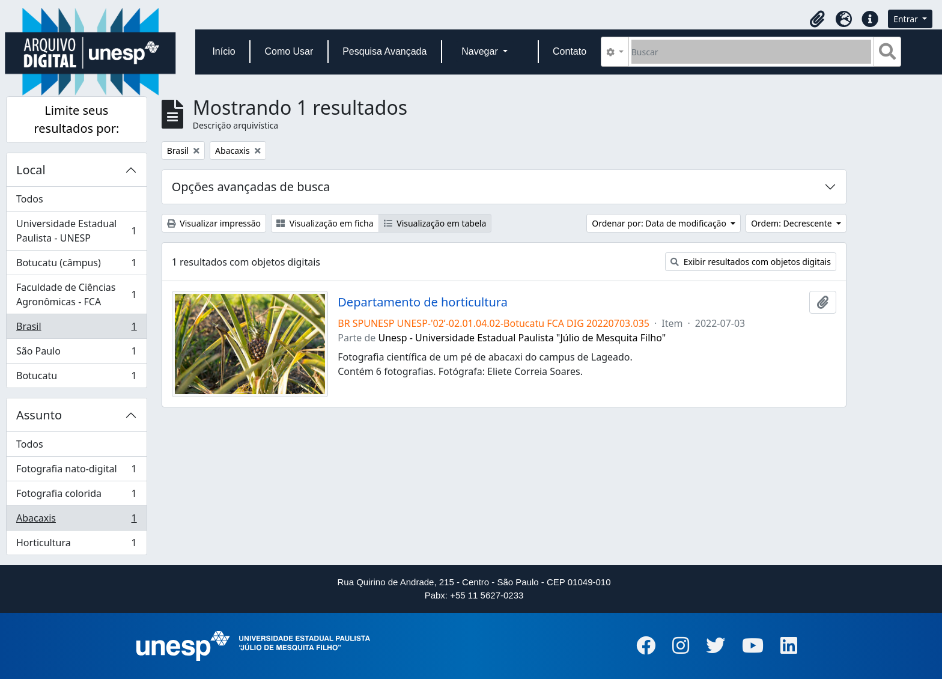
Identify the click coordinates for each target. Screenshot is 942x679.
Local (31, 170)
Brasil (76, 329)
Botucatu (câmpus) (76, 265)
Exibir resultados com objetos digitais (750, 261)
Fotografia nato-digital (76, 471)
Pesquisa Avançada (384, 51)
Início (223, 51)
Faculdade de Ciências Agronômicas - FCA (76, 294)
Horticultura (76, 545)
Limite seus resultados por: (76, 119)
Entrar (906, 19)
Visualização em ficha (325, 223)
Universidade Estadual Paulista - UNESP (76, 231)
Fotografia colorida (76, 496)
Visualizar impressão (214, 223)
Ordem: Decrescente (792, 223)
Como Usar (288, 51)
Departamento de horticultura (423, 302)
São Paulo (76, 354)
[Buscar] (751, 52)
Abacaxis (76, 521)
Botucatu (76, 378)
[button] (817, 19)
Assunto (39, 415)
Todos (29, 199)
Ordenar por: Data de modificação (660, 223)
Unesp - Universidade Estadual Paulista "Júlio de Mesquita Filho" (522, 337)
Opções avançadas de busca (251, 186)
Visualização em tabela (435, 223)
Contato (569, 51)
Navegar (480, 51)
